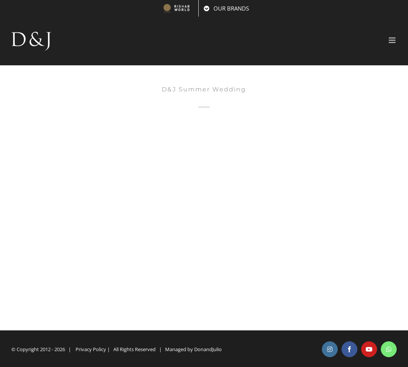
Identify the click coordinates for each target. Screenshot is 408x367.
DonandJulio (208, 349)
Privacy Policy (91, 349)
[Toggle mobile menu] (393, 40)
